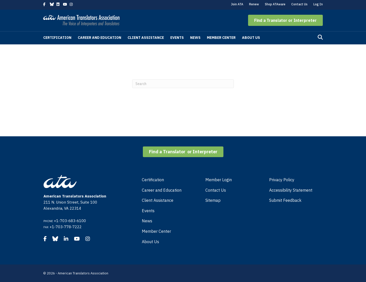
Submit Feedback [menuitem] (285, 200)
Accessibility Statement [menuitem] (290, 190)
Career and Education (99, 37)
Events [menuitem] (148, 210)
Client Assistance (146, 37)
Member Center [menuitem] (156, 231)
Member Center (221, 37)
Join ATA (237, 4)
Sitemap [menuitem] (213, 200)
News (195, 37)
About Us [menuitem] (150, 241)
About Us (251, 37)
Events (177, 37)
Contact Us (299, 4)
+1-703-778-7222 (66, 226)
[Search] (320, 37)
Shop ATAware (275, 4)
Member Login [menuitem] (218, 179)
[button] (285, 20)
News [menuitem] (147, 220)
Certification (57, 37)
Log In (318, 4)
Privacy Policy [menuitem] (281, 179)
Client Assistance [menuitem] (157, 200)
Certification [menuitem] (153, 179)
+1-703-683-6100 (70, 220)
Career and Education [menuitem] (161, 190)
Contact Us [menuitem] (215, 190)
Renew (254, 4)
